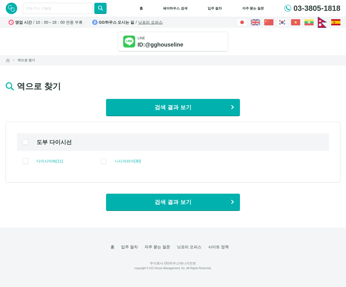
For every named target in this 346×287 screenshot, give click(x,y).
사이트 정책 (218, 247)
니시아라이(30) (128, 161)
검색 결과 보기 (173, 107)
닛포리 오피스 (150, 22)
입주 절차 (215, 8)
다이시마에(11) (50, 161)
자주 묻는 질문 (253, 8)
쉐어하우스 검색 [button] (175, 8)
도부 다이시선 (54, 142)
